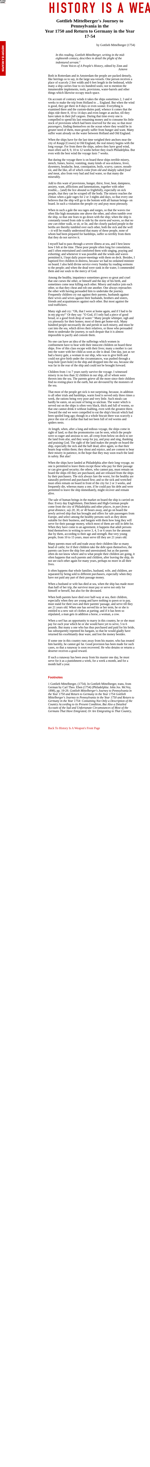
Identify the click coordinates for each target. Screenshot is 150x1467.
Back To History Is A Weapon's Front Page (74, 728)
